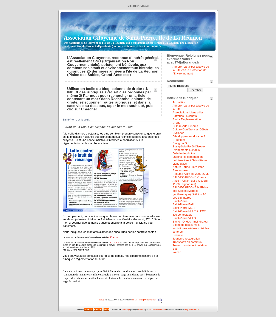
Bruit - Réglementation (144, 299)
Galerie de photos (183, 153)
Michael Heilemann (157, 309)
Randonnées (180, 170)
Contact (144, 6)
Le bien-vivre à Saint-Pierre (189, 160)
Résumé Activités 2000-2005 (190, 173)
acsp (101, 299)
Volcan (176, 252)
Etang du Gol (180, 143)
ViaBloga (126, 309)
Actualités (178, 102)
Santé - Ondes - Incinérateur (190, 221)
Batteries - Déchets (184, 116)
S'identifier (132, 6)
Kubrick (141, 309)
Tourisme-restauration (186, 238)
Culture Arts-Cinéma (185, 126)
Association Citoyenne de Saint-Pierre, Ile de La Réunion (133, 41)
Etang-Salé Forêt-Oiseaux (188, 146)
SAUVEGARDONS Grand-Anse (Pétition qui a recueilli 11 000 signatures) (190, 181)
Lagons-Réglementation (187, 156)
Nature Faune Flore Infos (188, 167)
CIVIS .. (177, 122)
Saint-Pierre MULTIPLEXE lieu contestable (189, 213)
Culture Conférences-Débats (190, 129)
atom (106, 309)
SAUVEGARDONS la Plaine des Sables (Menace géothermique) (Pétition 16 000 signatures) (190, 192)
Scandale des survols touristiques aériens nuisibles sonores (190, 228)
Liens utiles (179, 163)
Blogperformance (191, 309)
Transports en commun (187, 242)
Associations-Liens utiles (187, 112)
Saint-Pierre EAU (183, 204)
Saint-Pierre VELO (184, 218)
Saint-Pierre (180, 201)
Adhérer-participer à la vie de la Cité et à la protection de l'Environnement (190, 70)
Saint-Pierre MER (183, 207)
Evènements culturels (186, 150)
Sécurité (177, 235)
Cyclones (178, 133)
